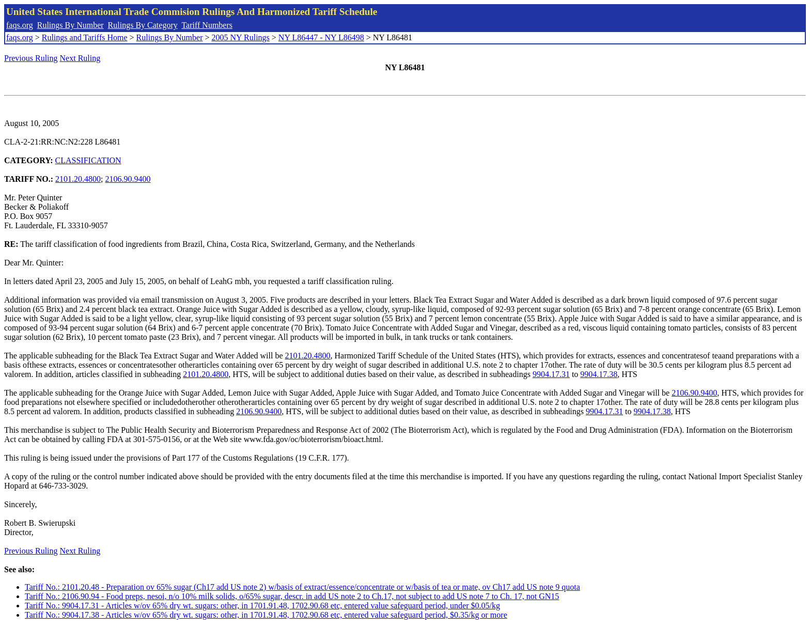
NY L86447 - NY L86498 (321, 37)
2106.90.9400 (128, 179)
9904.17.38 (598, 374)
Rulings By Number (70, 25)
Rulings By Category (143, 25)
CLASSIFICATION (88, 160)
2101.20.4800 (78, 179)
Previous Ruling (31, 58)
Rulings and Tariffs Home (85, 37)
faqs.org (19, 25)
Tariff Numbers (206, 25)
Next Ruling (80, 58)
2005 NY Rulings (241, 37)
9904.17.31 (551, 374)
